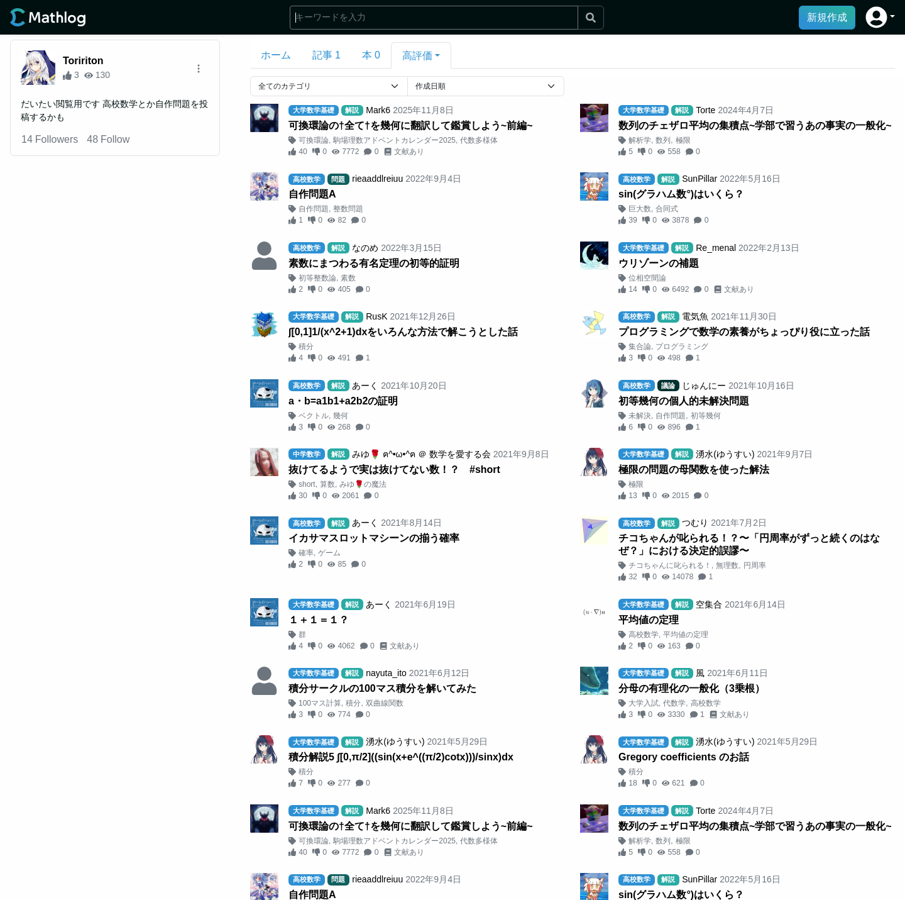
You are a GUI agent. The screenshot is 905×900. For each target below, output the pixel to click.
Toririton (83, 60)
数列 (663, 140)
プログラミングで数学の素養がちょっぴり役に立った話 (744, 331)
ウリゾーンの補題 (658, 263)
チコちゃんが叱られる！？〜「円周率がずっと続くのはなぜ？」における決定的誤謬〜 (749, 544)
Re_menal (716, 248)
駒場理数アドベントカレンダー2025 (394, 140)
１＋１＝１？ (318, 619)
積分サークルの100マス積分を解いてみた (382, 688)
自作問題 (314, 208)
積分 (306, 346)
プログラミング (681, 346)
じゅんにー (704, 386)
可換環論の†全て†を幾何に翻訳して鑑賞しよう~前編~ (410, 125)
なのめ (365, 248)
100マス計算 (320, 703)
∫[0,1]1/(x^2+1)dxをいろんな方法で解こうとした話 (403, 331)
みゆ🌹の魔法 (363, 484)
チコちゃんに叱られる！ (669, 565)
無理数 (727, 565)
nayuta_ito (386, 673)
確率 (306, 552)
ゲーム (329, 552)
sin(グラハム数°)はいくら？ (681, 194)
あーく (365, 386)
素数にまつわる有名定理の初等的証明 (373, 263)
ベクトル (314, 415)
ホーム (276, 55)
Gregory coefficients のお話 (683, 757)
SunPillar (699, 179)
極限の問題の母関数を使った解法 (693, 469)
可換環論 (314, 140)
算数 (327, 484)
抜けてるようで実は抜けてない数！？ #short (394, 469)
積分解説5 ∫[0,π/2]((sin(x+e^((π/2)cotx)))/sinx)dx (400, 757)
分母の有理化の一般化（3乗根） (691, 688)
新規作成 (827, 17)
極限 (683, 140)
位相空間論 (647, 278)
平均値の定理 (648, 619)
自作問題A (312, 194)
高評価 (417, 55)
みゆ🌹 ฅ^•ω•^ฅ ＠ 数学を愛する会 (421, 454)
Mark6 (378, 110)
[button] (880, 17)
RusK (376, 316)
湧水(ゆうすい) (725, 454)
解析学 (639, 140)
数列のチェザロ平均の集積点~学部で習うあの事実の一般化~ (755, 125)
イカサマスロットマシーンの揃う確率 (373, 538)
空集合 (709, 604)
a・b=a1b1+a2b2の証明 (343, 401)
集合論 (639, 346)
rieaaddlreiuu (377, 179)
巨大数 (639, 208)
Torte (705, 110)
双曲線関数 (384, 703)
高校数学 (643, 634)
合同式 (666, 208)
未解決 (639, 415)
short (307, 484)
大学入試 (643, 703)
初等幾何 (706, 415)
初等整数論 (317, 278)
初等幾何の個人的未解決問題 (683, 401)
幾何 (340, 415)
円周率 (754, 565)
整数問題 (348, 208)
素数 (348, 278)
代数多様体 (479, 140)
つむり (695, 523)
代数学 (674, 703)
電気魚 (695, 316)
